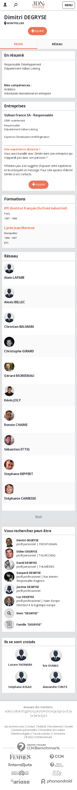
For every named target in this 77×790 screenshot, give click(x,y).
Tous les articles (41, 733)
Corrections (58, 733)
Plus (38, 516)
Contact (30, 726)
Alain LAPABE (14, 277)
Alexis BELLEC (14, 302)
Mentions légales (21, 733)
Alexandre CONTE (55, 687)
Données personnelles (25, 730)
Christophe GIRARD (19, 351)
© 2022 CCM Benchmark (38, 737)
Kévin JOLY (12, 400)
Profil (18, 44)
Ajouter (39, 31)
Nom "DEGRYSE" (27, 613)
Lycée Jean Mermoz (19, 228)
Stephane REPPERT (18, 474)
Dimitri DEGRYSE (27, 540)
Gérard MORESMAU (19, 375)
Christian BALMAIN (19, 326)
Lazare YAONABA (20, 664)
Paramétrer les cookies (52, 730)
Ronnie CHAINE (16, 425)
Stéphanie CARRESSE (20, 498)
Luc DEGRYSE (25, 597)
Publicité (41, 726)
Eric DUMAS (51, 666)
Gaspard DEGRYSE (28, 573)
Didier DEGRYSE (26, 551)
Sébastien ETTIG (17, 449)
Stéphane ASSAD (19, 687)
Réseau (57, 44)
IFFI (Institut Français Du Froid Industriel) (35, 208)
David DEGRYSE (26, 563)
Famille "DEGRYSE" (29, 624)
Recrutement (55, 726)
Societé (69, 726)
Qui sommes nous (14, 726)
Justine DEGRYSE (27, 587)
